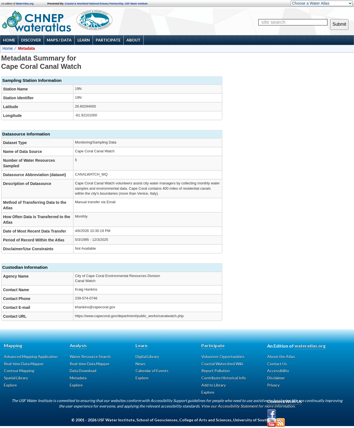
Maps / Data (59, 40)
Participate (108, 40)
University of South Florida (258, 419)
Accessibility (278, 370)
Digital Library (147, 356)
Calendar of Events (152, 370)
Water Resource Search (90, 356)
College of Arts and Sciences (205, 419)
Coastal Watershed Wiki (222, 363)
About (133, 40)
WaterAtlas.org (25, 3)
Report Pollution (215, 370)
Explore (10, 385)
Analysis (78, 345)
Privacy (273, 385)
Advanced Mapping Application (31, 356)
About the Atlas (281, 356)
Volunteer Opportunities (222, 356)
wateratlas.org (310, 345)
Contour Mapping (19, 370)
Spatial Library (16, 377)
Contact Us (277, 363)
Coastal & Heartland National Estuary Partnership (94, 3)
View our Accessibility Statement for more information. (248, 406)
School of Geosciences (157, 419)
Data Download (83, 370)
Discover (31, 40)
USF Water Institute (136, 3)
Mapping (13, 345)
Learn (83, 40)
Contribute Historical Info (223, 377)
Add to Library (213, 385)
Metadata (78, 377)
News (140, 363)
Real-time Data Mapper (24, 363)
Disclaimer (276, 377)
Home (9, 40)
